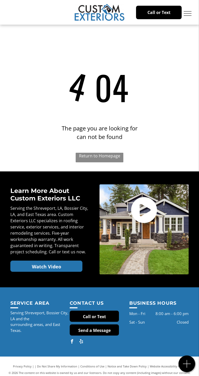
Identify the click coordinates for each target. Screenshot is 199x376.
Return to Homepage (99, 156)
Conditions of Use (92, 366)
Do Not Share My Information (57, 366)
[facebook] (71, 342)
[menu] (187, 13)
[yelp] (81, 342)
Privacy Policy (22, 366)
